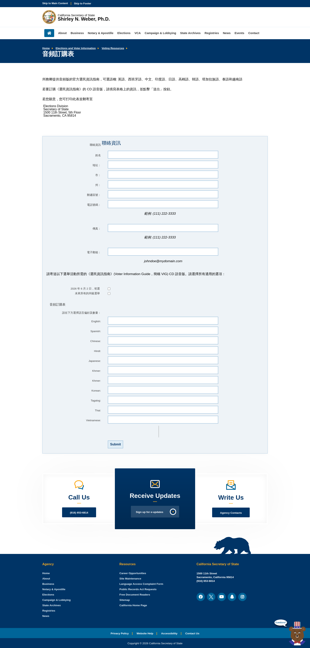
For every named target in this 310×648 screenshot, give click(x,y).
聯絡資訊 (95, 144)
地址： (97, 165)
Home (46, 48)
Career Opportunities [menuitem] (132, 573)
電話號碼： (94, 204)
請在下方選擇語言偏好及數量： (81, 312)
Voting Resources (113, 48)
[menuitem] (46, 573)
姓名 (98, 155)
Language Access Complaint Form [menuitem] (141, 583)
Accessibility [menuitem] (169, 633)
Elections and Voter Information (76, 48)
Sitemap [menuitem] (124, 599)
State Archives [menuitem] (190, 32)
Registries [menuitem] (212, 32)
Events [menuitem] (239, 32)
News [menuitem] (227, 32)
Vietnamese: (93, 420)
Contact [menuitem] (253, 32)
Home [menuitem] (49, 33)
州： (98, 185)
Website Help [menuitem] (145, 633)
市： (98, 175)
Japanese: (95, 360)
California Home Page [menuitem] (133, 605)
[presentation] (133, 431)
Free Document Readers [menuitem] (134, 594)
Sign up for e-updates (149, 512)
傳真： (97, 228)
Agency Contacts (231, 512)
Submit (115, 444)
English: (96, 321)
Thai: (98, 410)
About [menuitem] (62, 32)
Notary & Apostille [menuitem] (100, 32)
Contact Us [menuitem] (192, 633)
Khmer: (96, 370)
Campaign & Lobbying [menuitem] (160, 32)
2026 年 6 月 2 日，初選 (85, 288)
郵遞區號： (94, 194)
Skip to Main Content (55, 3)
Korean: (96, 390)
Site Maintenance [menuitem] (130, 578)
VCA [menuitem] (137, 32)
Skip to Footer (82, 3)
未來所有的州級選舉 (87, 293)
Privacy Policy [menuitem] (120, 633)
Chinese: (95, 341)
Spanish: (95, 331)
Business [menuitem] (77, 32)
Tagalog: (96, 400)
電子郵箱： (94, 252)
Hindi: (97, 351)
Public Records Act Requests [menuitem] (138, 589)
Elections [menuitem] (124, 32)
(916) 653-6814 (79, 512)
